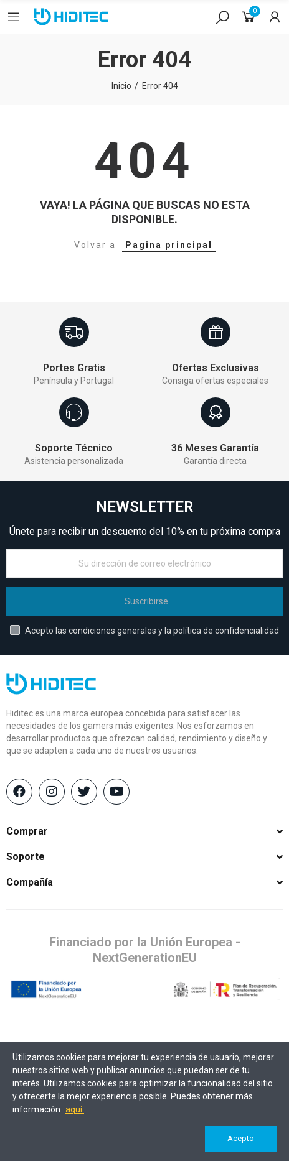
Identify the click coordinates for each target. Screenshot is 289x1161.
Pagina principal (168, 245)
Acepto (240, 1138)
